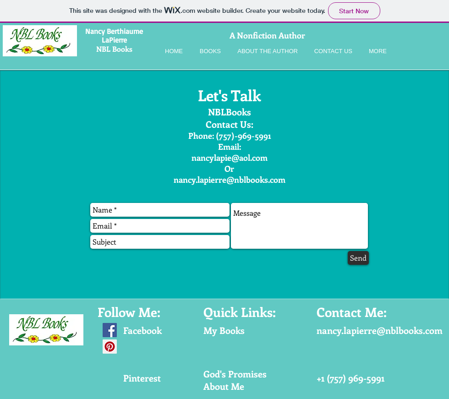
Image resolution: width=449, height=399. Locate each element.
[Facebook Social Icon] (110, 330)
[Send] (358, 258)
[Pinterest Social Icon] (110, 346)
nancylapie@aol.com (230, 157)
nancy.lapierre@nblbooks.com (229, 179)
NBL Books (114, 49)
